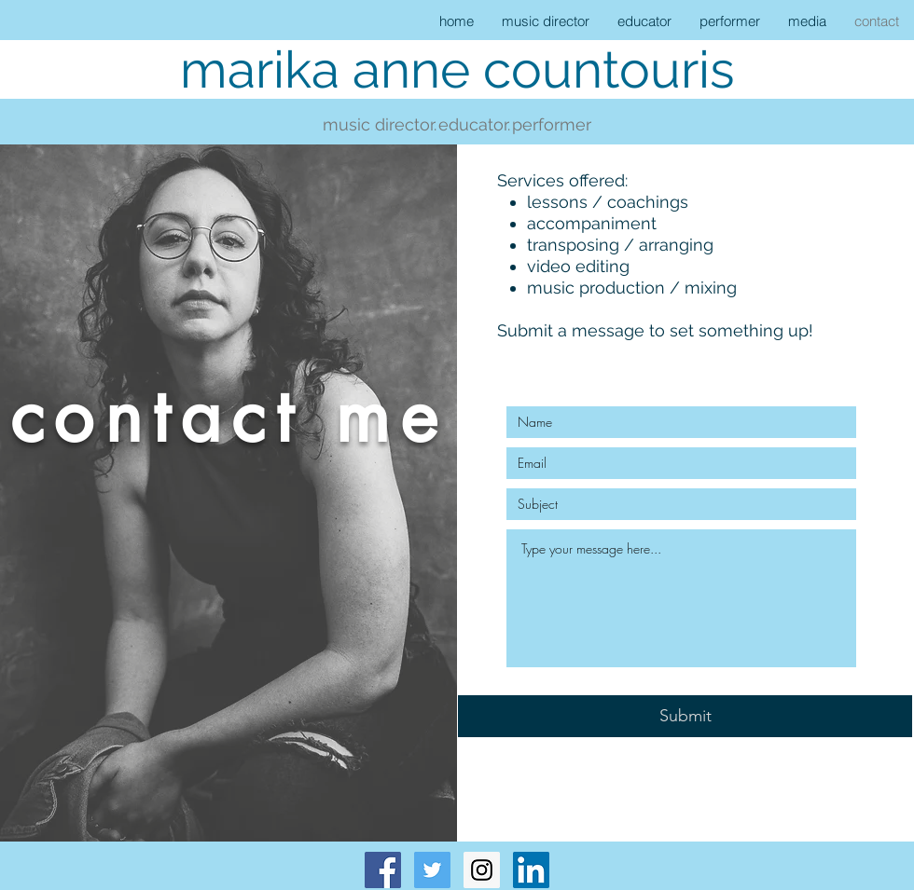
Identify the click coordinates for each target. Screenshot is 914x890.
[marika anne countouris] (457, 69)
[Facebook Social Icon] (383, 870)
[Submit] (685, 716)
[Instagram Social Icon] (482, 870)
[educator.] (474, 124)
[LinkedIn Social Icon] (531, 870)
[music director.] (379, 124)
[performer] (551, 124)
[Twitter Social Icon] (432, 870)
